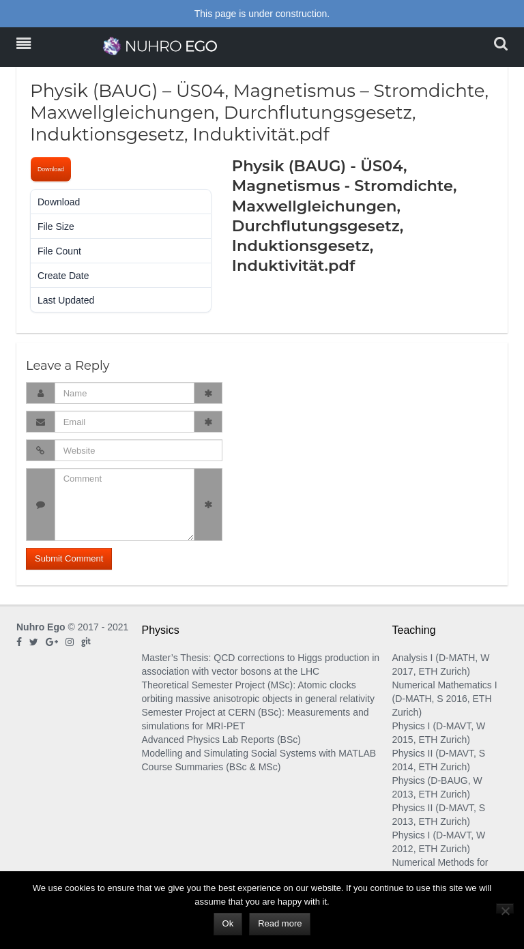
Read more (280, 923)
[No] (505, 908)
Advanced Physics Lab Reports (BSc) (221, 739)
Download (51, 169)
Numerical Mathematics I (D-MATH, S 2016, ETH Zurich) (444, 699)
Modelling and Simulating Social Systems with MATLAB (259, 753)
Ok (228, 923)
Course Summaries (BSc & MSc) (211, 766)
